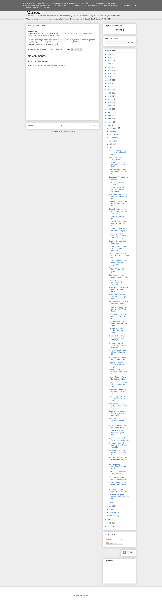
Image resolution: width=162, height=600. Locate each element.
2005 (110, 119)
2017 (110, 80)
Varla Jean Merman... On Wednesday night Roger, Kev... (118, 263)
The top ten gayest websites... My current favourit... (118, 345)
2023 (110, 61)
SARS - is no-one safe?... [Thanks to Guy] (118, 473)
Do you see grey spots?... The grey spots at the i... (119, 439)
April (111, 506)
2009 (110, 106)
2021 (110, 67)
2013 (110, 93)
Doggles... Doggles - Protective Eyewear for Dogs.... (118, 365)
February (113, 512)
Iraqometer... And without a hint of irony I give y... (118, 230)
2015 (110, 86)
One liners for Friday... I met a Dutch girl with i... (118, 276)
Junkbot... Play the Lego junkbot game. (118, 183)
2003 (110, 125)
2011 (110, 99)
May (111, 503)
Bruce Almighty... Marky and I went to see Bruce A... (118, 172)
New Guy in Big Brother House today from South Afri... (119, 255)
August (112, 141)
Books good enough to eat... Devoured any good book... (117, 248)
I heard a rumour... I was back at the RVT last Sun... (118, 309)
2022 (110, 64)
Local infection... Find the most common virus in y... (118, 223)
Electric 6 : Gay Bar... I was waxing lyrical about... (117, 433)
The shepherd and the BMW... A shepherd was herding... (118, 406)
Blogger (85, 595)
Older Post (93, 126)
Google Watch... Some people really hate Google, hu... (117, 338)
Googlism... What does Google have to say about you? (117, 413)
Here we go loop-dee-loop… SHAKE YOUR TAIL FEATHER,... (118, 236)
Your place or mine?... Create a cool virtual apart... (117, 152)
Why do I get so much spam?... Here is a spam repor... (117, 189)
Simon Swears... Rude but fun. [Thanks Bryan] (118, 358)
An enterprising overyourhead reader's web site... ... (118, 467)
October (112, 134)
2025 (110, 54)
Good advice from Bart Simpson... (117, 242)
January (112, 516)
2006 (110, 115)
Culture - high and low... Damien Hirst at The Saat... (117, 399)
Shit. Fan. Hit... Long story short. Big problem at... (118, 478)
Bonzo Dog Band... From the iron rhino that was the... (118, 204)
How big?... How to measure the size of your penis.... (117, 282)
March (112, 509)
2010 (110, 103)
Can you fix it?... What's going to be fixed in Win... (117, 165)
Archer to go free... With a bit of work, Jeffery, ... (118, 303)
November (113, 131)
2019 (110, 73)
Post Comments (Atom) (67, 132)
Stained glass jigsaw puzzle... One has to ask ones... (119, 497)
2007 (110, 112)
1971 (110, 526)
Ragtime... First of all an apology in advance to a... (118, 372)
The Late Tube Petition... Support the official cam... (118, 391)
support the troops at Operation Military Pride (43, 35)
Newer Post (33, 126)
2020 (110, 70)
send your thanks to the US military (76, 33)
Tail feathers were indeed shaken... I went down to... (118, 452)
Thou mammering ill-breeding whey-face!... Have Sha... (118, 445)
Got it (137, 5)
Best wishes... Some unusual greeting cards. (118, 491)
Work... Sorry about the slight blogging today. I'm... (117, 484)
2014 (110, 90)
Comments (111, 543)
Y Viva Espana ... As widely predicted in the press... (118, 323)
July (111, 144)
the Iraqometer (54, 40)
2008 (110, 109)
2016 (110, 83)
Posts (109, 539)
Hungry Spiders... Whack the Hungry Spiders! (118, 378)
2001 (110, 523)
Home (63, 126)
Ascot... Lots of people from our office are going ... (117, 270)
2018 (110, 77)
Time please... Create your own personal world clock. (118, 420)
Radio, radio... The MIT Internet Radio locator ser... (118, 316)
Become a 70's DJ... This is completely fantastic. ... (118, 460)
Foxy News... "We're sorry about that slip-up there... (118, 289)
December (113, 128)
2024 (110, 57)
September (113, 138)
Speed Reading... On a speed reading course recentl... (118, 211)
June (111, 147)
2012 (110, 96)
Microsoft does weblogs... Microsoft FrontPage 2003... (118, 297)
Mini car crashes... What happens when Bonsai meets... (118, 197)
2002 (110, 520)
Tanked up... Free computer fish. (115, 158)
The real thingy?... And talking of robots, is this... (117, 352)
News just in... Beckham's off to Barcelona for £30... (118, 384)
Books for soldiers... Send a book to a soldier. (118, 426)
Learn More (127, 5)
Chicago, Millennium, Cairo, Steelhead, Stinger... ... (116, 331)
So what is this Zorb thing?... (116, 217)
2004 (110, 122)
